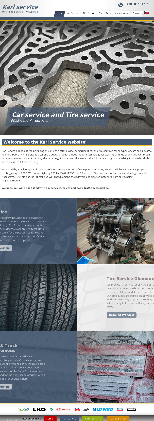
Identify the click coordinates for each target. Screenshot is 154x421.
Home (59, 14)
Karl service (69, 418)
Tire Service (89, 13)
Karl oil (50, 418)
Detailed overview (130, 315)
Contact (136, 13)
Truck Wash (105, 13)
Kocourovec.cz (32, 418)
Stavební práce (118, 418)
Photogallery (121, 13)
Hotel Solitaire (92, 418)
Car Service (73, 13)
